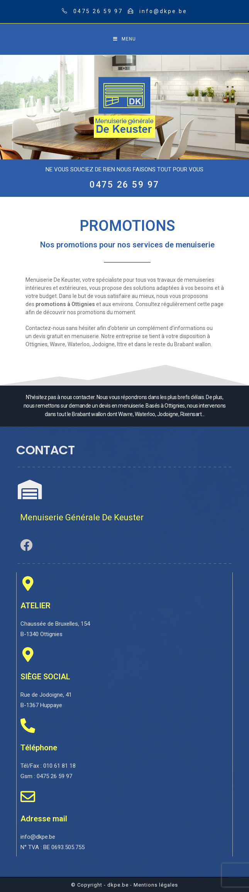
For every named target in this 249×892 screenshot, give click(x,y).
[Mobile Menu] (124, 39)
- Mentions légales (154, 885)
